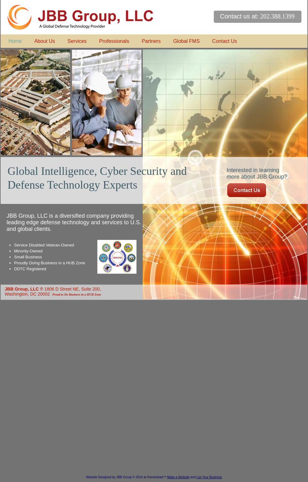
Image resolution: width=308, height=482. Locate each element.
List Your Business (209, 477)
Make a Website (178, 477)
